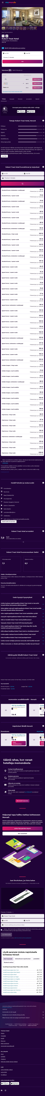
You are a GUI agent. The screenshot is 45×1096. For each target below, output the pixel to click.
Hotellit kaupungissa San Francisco (12, 990)
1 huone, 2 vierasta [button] (8, 57)
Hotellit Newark (22, 1025)
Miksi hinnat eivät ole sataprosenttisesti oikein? (23, 1018)
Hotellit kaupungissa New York (11, 970)
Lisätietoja (5, 463)
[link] (19, 743)
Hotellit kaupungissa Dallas (10, 992)
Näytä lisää (40, 731)
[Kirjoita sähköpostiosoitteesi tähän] (24, 925)
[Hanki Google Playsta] (21, 112)
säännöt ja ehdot (18, 937)
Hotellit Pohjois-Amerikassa (20, 1024)
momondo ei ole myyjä (23, 1012)
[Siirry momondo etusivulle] (10, 2)
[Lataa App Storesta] (31, 112)
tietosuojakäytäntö (27, 937)
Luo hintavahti (28, 792)
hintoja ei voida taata (7, 1007)
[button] (2, 2)
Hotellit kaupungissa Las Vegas (11, 976)
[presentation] (31, 111)
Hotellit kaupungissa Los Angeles (11, 979)
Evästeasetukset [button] (5, 472)
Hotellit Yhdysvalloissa (33, 1024)
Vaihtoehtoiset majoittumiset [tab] (23, 958)
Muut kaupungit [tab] (8, 958)
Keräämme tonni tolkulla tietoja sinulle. (23, 1015)
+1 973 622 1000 (6, 45)
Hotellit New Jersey (13, 1025)
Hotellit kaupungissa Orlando (10, 985)
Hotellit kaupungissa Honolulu (10, 983)
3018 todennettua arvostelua (16, 48)
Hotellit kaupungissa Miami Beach (11, 972)
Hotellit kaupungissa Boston (10, 988)
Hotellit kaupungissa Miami (10, 974)
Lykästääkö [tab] (36, 958)
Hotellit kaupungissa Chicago (10, 981)
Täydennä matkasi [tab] (8, 962)
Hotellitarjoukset (9, 1024)
